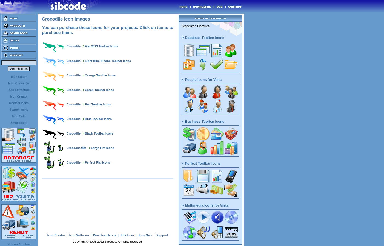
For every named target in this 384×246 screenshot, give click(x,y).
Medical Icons (19, 103)
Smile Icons (18, 122)
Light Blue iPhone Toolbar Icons (108, 60)
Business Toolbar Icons (203, 121)
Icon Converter (19, 83)
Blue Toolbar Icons (98, 119)
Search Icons (19, 109)
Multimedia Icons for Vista (205, 205)
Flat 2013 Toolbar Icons (101, 46)
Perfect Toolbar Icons (201, 163)
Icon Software (79, 235)
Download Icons (104, 235)
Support (162, 235)
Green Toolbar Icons (99, 89)
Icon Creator (19, 96)
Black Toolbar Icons (99, 133)
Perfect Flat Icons (97, 162)
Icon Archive (19, 244)
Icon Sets (19, 116)
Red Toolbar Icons (98, 104)
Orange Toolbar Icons (100, 75)
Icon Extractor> (19, 89)
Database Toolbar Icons (203, 38)
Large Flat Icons (102, 148)
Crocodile (74, 46)
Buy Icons (127, 235)
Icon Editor (19, 76)
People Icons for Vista (202, 80)
